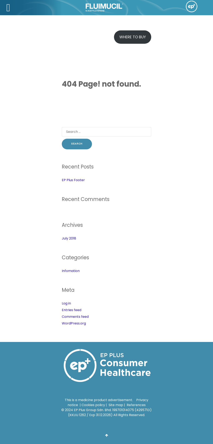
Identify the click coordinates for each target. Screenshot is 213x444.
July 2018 (69, 238)
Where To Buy (132, 37)
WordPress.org (74, 323)
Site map (116, 404)
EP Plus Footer (73, 180)
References (136, 404)
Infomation (71, 270)
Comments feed (75, 316)
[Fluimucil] (85, 7)
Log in (66, 303)
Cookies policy (93, 404)
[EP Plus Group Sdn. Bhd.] (106, 365)
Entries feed (71, 310)
